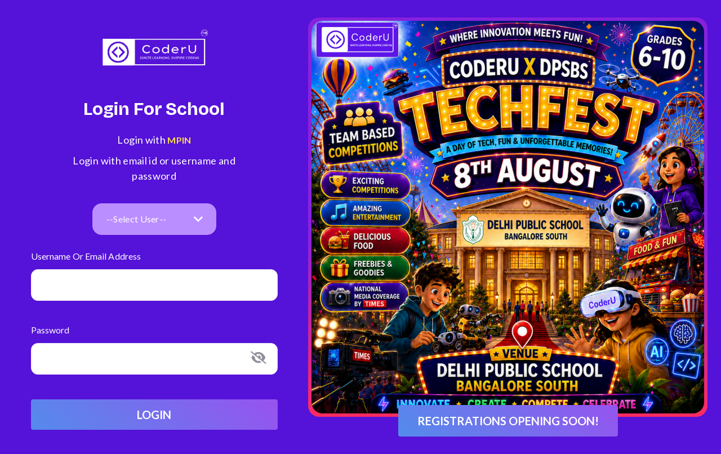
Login (154, 414)
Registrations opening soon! (508, 421)
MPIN (178, 140)
